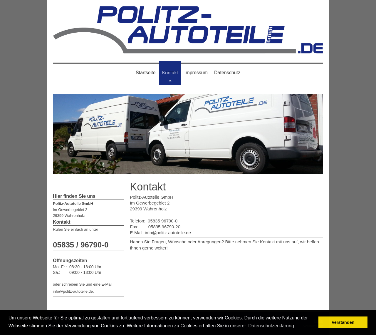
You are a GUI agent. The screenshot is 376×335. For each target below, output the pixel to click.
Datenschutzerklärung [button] (271, 325)
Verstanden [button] (343, 322)
